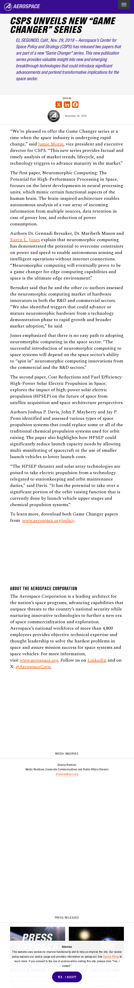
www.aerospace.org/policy (48, 520)
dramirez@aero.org (67, 774)
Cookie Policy (111, 957)
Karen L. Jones (25, 239)
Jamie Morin (51, 144)
